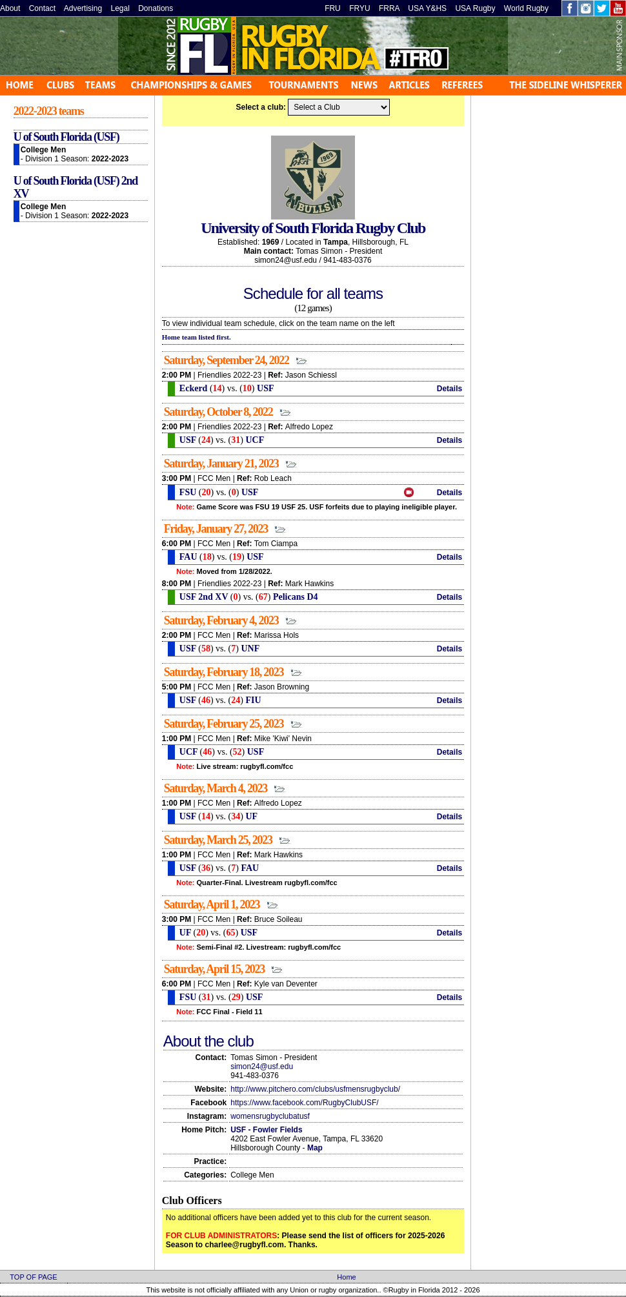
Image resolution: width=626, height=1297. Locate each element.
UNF (250, 648)
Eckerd (192, 388)
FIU (253, 700)
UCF (254, 440)
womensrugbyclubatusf (270, 1116)
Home (346, 1277)
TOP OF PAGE (33, 1277)
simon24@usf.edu (261, 1066)
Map (315, 1147)
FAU (187, 557)
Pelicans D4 (295, 597)
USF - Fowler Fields (266, 1129)
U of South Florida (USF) (66, 136)
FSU (186, 492)
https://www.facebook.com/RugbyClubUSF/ (304, 1102)
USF (265, 388)
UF (251, 816)
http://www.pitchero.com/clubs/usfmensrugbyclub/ (315, 1089)
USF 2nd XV (202, 597)
